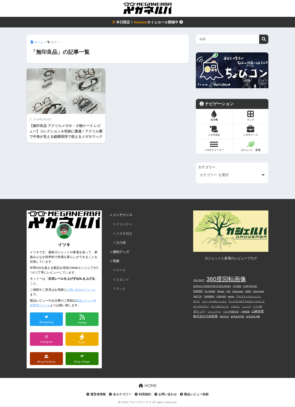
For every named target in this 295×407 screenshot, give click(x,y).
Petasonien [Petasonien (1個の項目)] (237, 291)
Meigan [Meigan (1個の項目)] (220, 291)
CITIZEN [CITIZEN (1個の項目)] (237, 286)
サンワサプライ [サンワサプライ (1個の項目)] (201, 306)
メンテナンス (122, 215)
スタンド (122, 280)
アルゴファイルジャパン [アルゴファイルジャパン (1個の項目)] (248, 296)
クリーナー (124, 224)
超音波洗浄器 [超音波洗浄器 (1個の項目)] (237, 316)
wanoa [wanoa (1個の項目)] (231, 296)
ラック (121, 289)
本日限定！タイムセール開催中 (147, 22)
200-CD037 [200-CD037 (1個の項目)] (198, 280)
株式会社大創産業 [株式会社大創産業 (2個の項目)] (205, 316)
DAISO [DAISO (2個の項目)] (198, 291)
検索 (263, 39)
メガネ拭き (124, 233)
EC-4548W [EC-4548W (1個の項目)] (210, 291)
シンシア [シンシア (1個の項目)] (246, 306)
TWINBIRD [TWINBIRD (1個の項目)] (209, 296)
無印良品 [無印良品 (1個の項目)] (224, 316)
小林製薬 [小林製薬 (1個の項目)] (245, 311)
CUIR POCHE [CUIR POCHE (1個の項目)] (250, 286)
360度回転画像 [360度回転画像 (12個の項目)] (226, 279)
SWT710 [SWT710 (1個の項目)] (197, 296)
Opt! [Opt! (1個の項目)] (228, 291)
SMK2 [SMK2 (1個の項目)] (248, 291)
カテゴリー (206, 167)
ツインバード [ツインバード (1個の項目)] (214, 311)
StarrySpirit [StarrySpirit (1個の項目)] (258, 291)
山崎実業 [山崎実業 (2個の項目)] (258, 311)
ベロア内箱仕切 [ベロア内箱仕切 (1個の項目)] (231, 311)
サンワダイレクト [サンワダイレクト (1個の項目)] (220, 306)
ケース (121, 270)
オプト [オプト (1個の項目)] (196, 301)
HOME (147, 386)
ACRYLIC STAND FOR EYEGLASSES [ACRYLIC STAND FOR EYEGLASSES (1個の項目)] (212, 286)
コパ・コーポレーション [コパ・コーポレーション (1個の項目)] (214, 301)
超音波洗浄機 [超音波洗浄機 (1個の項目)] (253, 316)
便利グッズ (121, 252)
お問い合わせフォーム (82, 289)
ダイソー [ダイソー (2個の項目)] (199, 311)
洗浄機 (121, 243)
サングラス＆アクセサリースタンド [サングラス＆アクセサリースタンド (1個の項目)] (247, 301)
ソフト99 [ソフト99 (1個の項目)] (257, 306)
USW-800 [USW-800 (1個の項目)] (221, 296)
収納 (116, 261)
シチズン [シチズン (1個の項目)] (235, 306)
